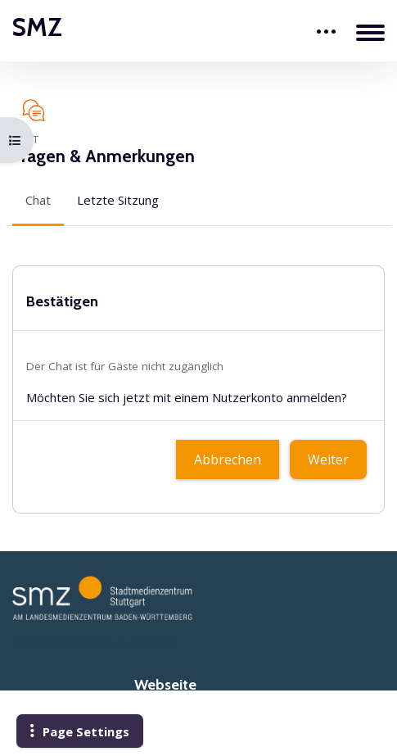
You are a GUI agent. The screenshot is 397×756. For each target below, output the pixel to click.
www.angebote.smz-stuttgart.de (93, 642)
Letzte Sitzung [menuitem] (118, 200)
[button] (79, 731)
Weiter (328, 459)
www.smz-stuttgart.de (199, 721)
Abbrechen (227, 459)
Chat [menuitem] (38, 200)
